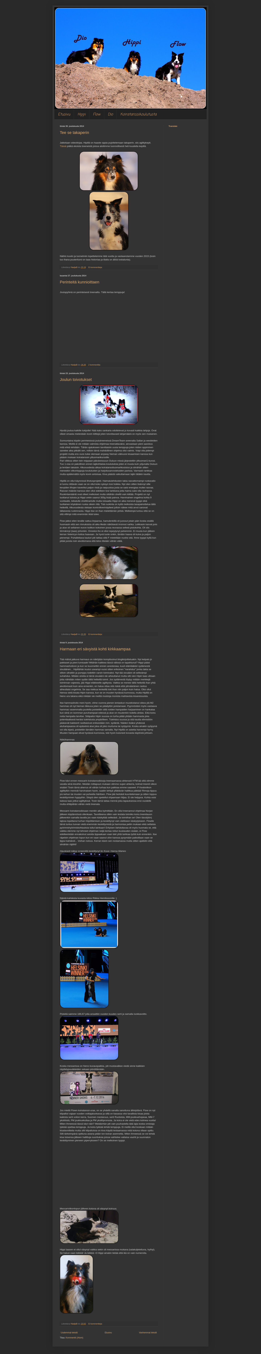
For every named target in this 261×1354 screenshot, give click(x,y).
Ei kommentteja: (95, 267)
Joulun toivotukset (76, 379)
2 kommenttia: (94, 365)
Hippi (82, 114)
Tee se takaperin (74, 132)
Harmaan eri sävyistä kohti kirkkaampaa (95, 649)
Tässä (63, 146)
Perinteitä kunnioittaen (79, 282)
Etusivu (64, 114)
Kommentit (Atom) (74, 1337)
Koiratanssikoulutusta (138, 114)
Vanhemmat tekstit (148, 1332)
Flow (96, 114)
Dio (110, 114)
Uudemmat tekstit (69, 1332)
